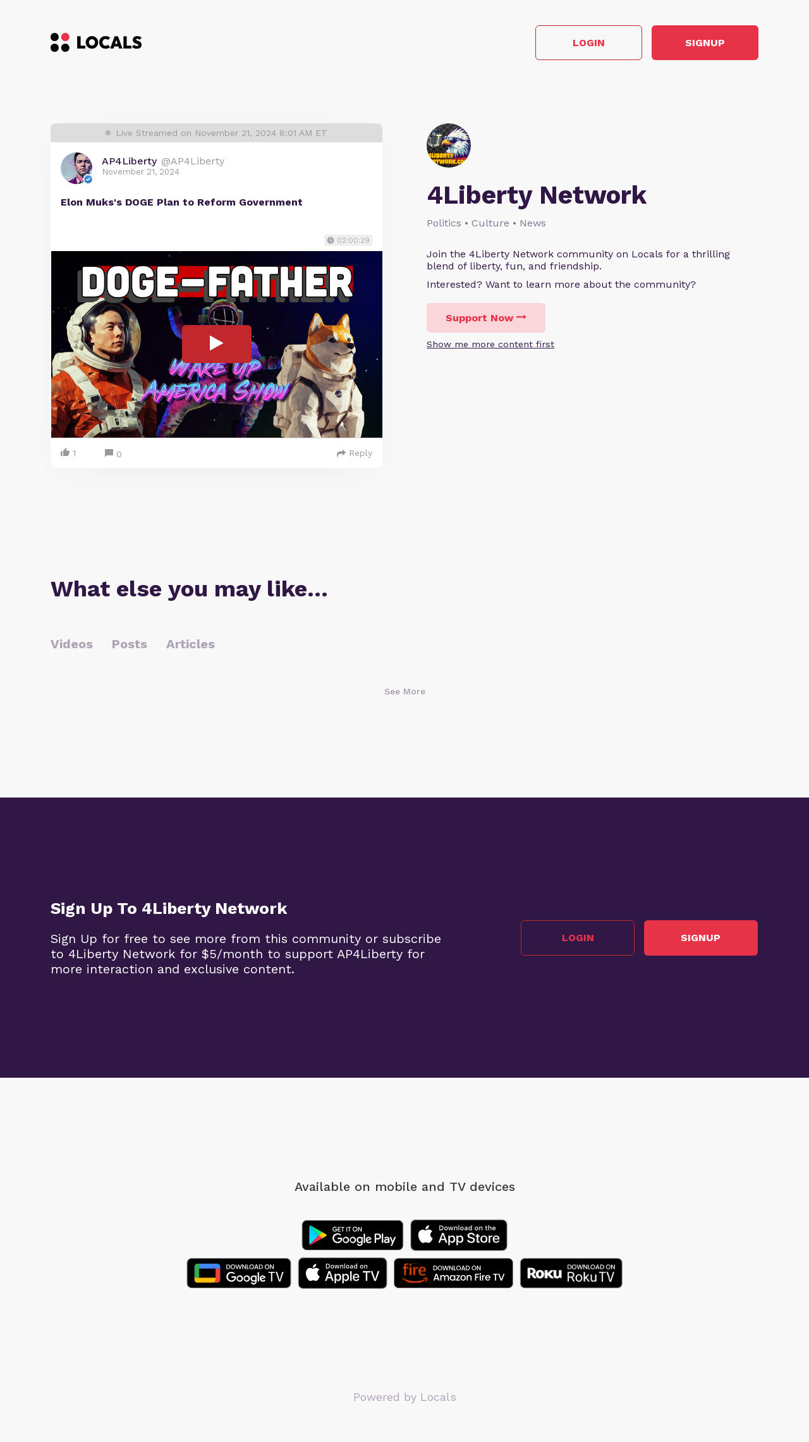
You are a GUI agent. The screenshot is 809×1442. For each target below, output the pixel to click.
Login (579, 43)
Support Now (486, 318)
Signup (702, 43)
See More (404, 692)
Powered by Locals (404, 1397)
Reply (354, 453)
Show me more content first (490, 345)
